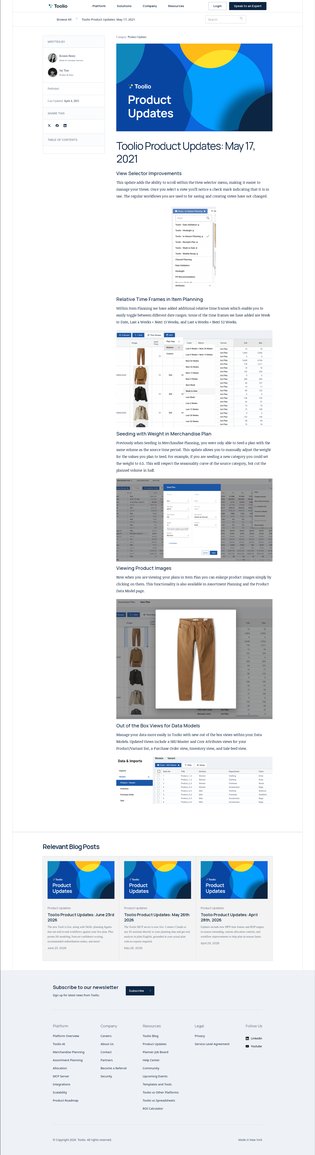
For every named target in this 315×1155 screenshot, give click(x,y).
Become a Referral (114, 1068)
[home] (59, 6)
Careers (106, 1036)
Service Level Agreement (212, 1044)
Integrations (61, 1084)
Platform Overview (66, 1036)
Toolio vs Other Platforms (161, 1092)
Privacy (200, 1036)
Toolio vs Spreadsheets (159, 1100)
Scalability (60, 1092)
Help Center (151, 1060)
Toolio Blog (150, 1036)
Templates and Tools (157, 1084)
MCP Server (61, 1076)
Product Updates (154, 1044)
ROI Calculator (153, 1108)
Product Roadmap (65, 1100)
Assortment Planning (68, 1060)
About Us (107, 1044)
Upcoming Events (155, 1076)
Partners (107, 1060)
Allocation (60, 1068)
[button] (100, 6)
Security (106, 1076)
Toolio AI (59, 1044)
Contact (106, 1052)
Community (151, 1068)
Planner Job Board (155, 1052)
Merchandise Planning (68, 1052)
